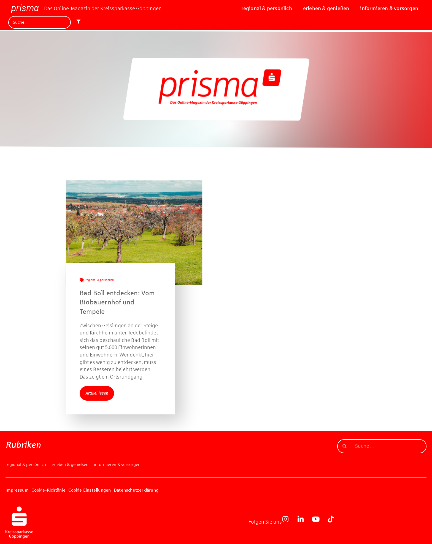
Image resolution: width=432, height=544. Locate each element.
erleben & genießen (326, 8)
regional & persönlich (266, 8)
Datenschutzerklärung (136, 490)
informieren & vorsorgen (389, 8)
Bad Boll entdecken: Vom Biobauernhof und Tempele (117, 302)
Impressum (17, 490)
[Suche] (39, 22)
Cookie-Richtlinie (48, 490)
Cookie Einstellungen (89, 490)
